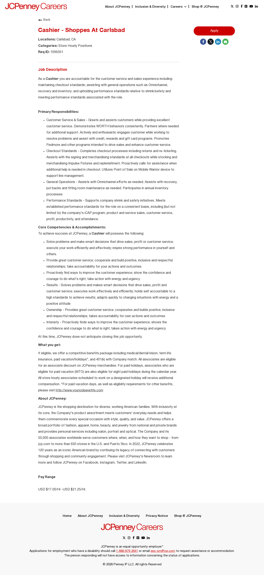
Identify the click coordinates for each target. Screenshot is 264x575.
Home (67, 516)
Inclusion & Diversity (150, 6)
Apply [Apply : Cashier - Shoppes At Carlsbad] (214, 31)
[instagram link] (237, 6)
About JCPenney (117, 6)
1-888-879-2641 (127, 551)
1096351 (56, 52)
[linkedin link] (256, 6)
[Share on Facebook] (203, 41)
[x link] (232, 6)
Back (44, 20)
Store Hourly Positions (75, 46)
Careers (179, 6)
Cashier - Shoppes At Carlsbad (81, 30)
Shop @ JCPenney (205, 6)
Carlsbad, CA (66, 39)
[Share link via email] (225, 41)
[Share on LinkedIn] (218, 41)
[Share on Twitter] (210, 41)
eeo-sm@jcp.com (163, 551)
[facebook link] (242, 6)
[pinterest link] (246, 6)
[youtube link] (251, 6)
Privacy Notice (157, 516)
